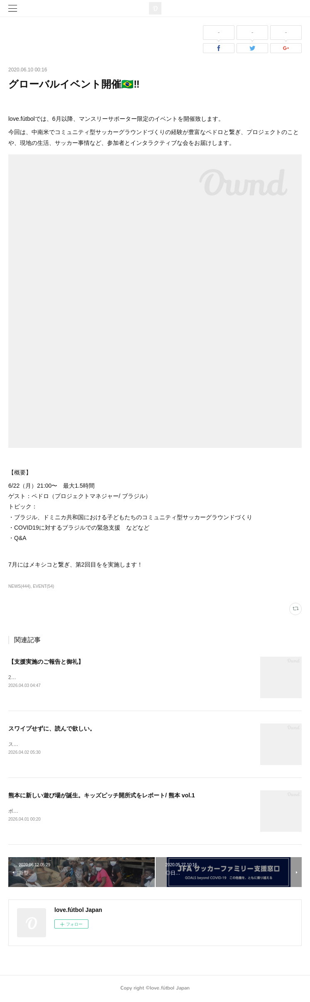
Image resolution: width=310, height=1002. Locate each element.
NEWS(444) (19, 586)
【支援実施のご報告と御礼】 (46, 661)
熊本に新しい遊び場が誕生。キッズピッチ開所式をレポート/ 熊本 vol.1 (101, 796)
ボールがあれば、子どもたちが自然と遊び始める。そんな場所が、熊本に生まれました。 (107, 812)
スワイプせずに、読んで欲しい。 (51, 729)
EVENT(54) (43, 586)
